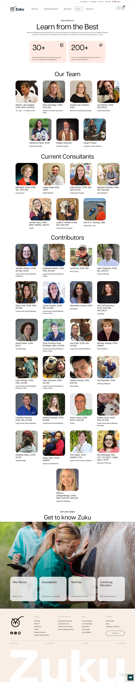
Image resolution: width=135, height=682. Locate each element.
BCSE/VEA (37, 626)
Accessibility (121, 643)
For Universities (93, 1)
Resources (89, 9)
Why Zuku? (67, 9)
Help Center (108, 1)
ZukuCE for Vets (63, 624)
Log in (118, 8)
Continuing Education (51, 9)
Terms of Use (14, 643)
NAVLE (37, 624)
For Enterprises (84, 1)
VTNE (36, 629)
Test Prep (34, 9)
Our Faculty (86, 629)
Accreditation (86, 632)
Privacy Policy (50, 643)
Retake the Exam (39, 632)
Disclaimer (86, 643)
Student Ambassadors (41, 635)
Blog (107, 624)
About (78, 9)
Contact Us (101, 1)
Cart (123, 7)
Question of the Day (112, 626)
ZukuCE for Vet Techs (65, 626)
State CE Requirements (66, 629)
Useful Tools (110, 621)
